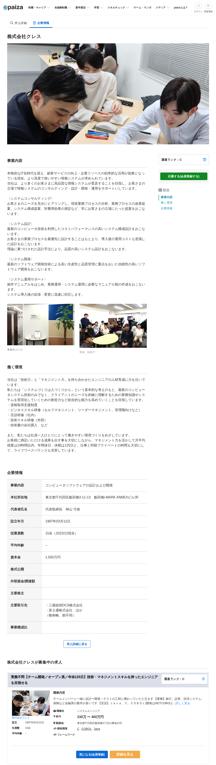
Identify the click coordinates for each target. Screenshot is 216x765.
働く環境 (166, 202)
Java (97, 728)
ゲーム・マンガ (142, 7)
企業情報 (166, 208)
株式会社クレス (21, 717)
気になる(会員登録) (92, 754)
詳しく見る (182, 703)
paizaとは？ (181, 7)
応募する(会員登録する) (183, 176)
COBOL (86, 728)
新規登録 (208, 11)
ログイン (198, 11)
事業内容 (166, 197)
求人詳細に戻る (77, 644)
